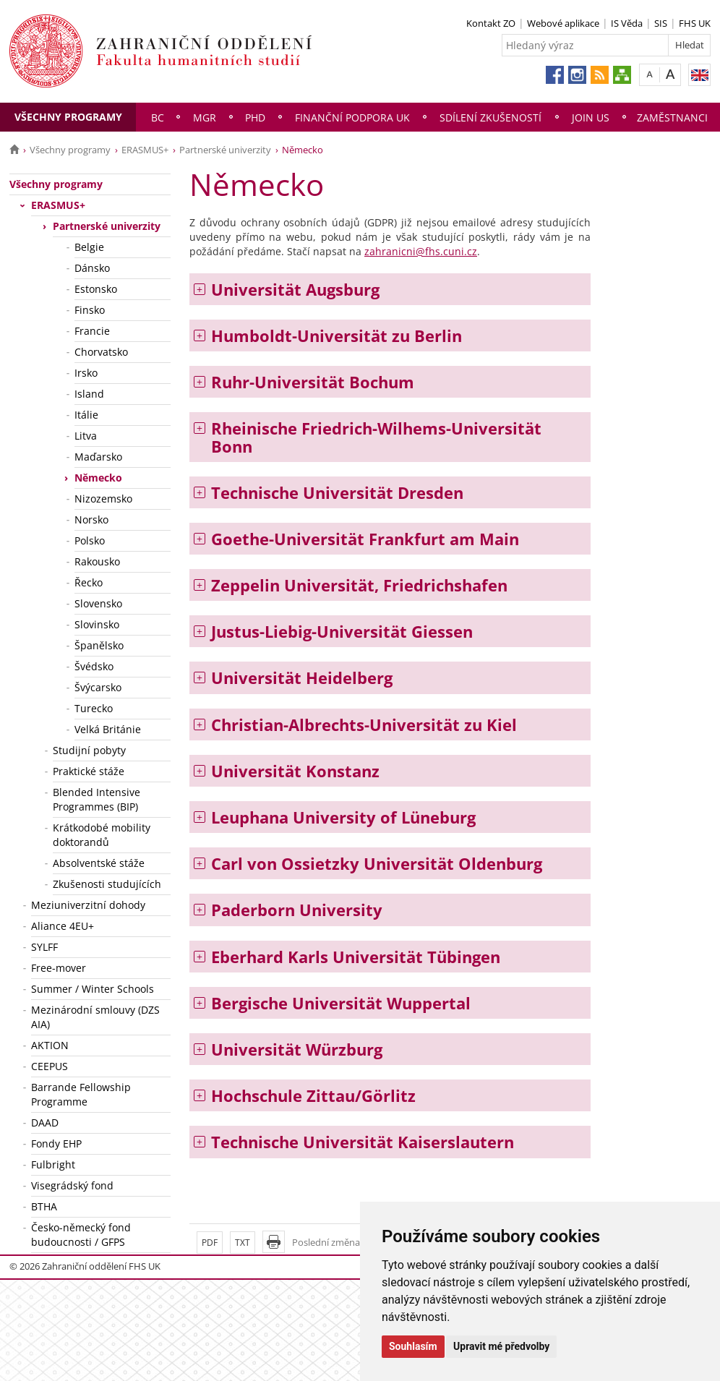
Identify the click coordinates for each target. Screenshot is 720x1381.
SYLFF (44, 947)
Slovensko (98, 603)
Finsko (89, 310)
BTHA (44, 1206)
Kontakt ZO (490, 23)
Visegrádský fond (72, 1185)
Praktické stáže (88, 771)
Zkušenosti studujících (107, 884)
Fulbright (53, 1164)
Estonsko (95, 289)
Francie (92, 331)
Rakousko (97, 561)
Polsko (89, 540)
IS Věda (627, 23)
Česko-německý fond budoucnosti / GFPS (81, 1234)
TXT (242, 1242)
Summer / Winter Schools (92, 989)
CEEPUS (49, 1066)
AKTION (50, 1045)
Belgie (89, 247)
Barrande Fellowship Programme (81, 1094)
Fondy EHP (56, 1143)
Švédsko (93, 666)
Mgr (204, 117)
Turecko (93, 708)
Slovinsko (96, 624)
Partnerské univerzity (225, 149)
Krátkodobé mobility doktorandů (101, 835)
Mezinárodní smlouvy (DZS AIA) (95, 1017)
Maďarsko (98, 456)
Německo (98, 477)
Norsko (91, 519)
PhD (255, 117)
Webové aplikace (563, 23)
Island (89, 394)
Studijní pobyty (89, 750)
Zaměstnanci (672, 117)
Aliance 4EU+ (62, 926)
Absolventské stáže (99, 863)
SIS (660, 23)
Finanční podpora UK (352, 117)
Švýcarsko (97, 687)
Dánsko (92, 268)
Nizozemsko (103, 498)
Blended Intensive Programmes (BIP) (96, 799)
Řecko (88, 582)
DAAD (45, 1122)
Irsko (86, 373)
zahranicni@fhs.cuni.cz (420, 251)
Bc (157, 117)
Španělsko (99, 645)
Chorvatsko (101, 352)
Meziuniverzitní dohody (88, 905)
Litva (85, 435)
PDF (210, 1242)
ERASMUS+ (144, 149)
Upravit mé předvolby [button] (501, 1346)
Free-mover (58, 968)
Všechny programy (68, 117)
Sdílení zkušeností (490, 117)
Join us (590, 117)
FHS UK (695, 23)
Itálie (86, 415)
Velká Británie (107, 729)
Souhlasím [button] (413, 1346)
